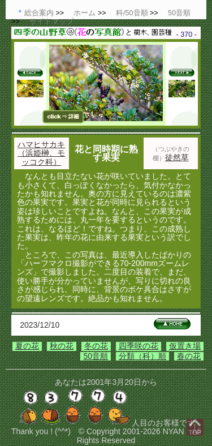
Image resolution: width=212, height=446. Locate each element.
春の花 (189, 356)
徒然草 (177, 157)
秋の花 (61, 345)
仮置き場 (185, 345)
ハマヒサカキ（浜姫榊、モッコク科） (41, 153)
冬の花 (96, 345)
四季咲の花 (138, 345)
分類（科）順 (142, 356)
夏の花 (27, 345)
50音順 (95, 356)
